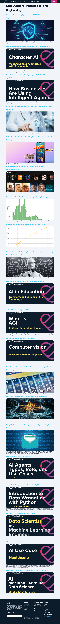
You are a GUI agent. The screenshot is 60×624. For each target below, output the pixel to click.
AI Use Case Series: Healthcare (16, 542)
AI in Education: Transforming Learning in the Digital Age (25, 281)
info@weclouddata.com (47, 616)
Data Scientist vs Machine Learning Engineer (21, 513)
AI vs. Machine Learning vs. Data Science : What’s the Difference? (27, 570)
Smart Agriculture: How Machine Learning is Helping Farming (26, 197)
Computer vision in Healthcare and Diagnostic (21, 338)
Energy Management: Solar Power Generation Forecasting (25, 224)
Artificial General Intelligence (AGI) (17, 310)
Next (53, 597)
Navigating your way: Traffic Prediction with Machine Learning (26, 396)
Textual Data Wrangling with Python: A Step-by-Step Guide (25, 485)
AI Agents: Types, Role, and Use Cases (18, 456)
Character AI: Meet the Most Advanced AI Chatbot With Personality (28, 46)
